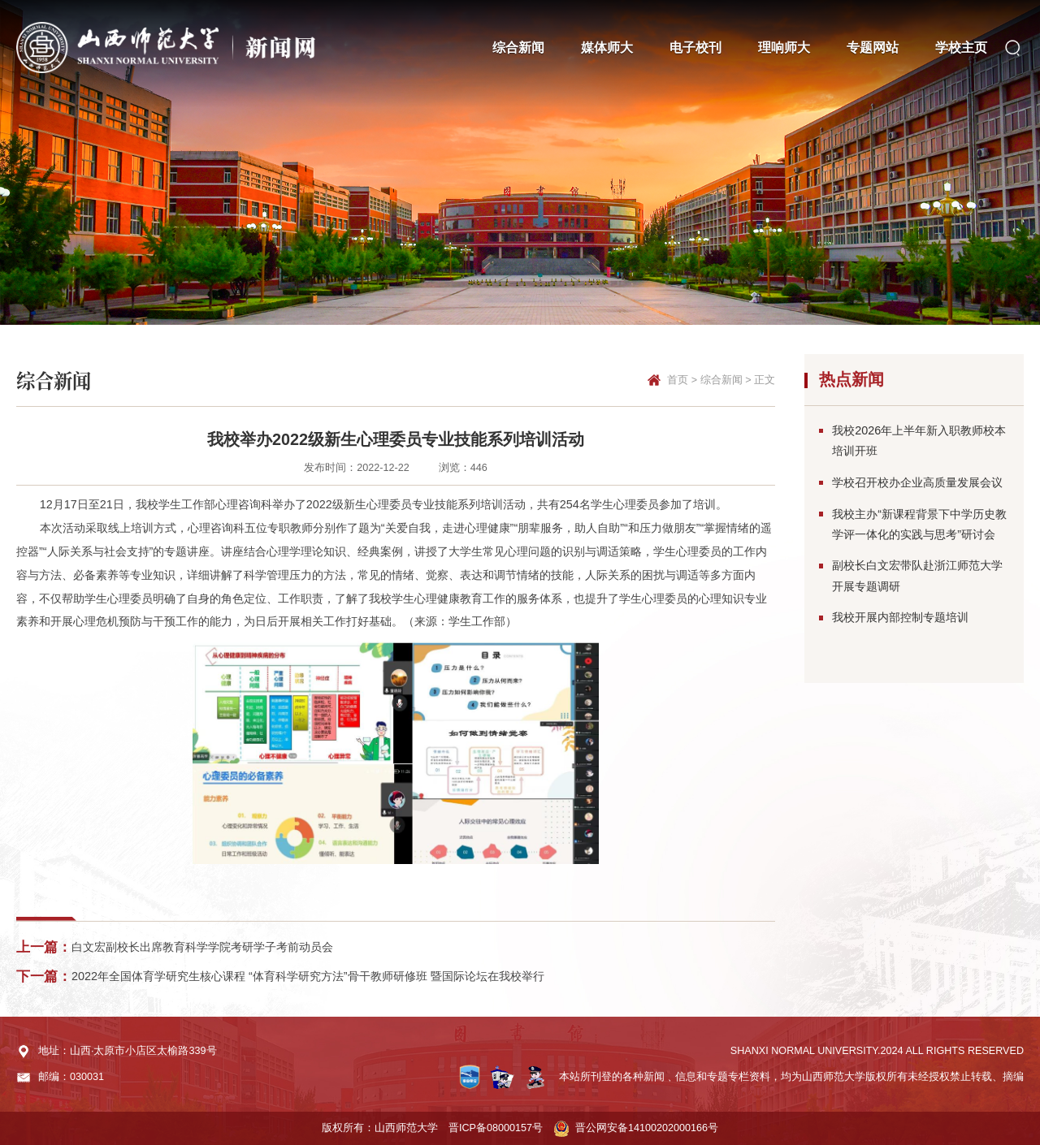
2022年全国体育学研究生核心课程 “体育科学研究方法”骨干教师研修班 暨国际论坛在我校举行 (308, 976)
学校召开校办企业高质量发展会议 (917, 482)
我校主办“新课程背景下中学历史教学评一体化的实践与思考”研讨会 (919, 524)
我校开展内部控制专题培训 (900, 617)
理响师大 (784, 47)
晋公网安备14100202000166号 (646, 1128)
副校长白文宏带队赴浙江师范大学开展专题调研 (917, 575)
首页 (677, 380)
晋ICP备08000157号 (495, 1128)
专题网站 (873, 47)
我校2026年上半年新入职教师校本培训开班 (919, 440)
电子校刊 (696, 47)
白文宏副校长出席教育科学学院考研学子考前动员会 (202, 946)
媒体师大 (607, 47)
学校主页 (961, 47)
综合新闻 (518, 47)
